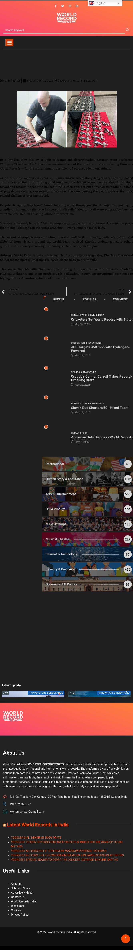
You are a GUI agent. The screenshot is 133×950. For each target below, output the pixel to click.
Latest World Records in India (38, 824)
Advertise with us (21, 892)
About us (16, 883)
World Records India (23, 901)
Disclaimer (17, 905)
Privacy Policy (19, 914)
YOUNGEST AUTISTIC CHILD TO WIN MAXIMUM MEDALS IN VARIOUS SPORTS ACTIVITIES (67, 855)
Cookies (16, 910)
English (97, 3)
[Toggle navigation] (9, 42)
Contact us (17, 897)
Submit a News (20, 888)
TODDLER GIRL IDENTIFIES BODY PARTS (36, 837)
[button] (59, 694)
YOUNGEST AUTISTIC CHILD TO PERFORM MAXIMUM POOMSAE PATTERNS (58, 850)
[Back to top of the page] (125, 938)
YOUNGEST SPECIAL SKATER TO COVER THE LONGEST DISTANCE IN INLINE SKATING (65, 859)
